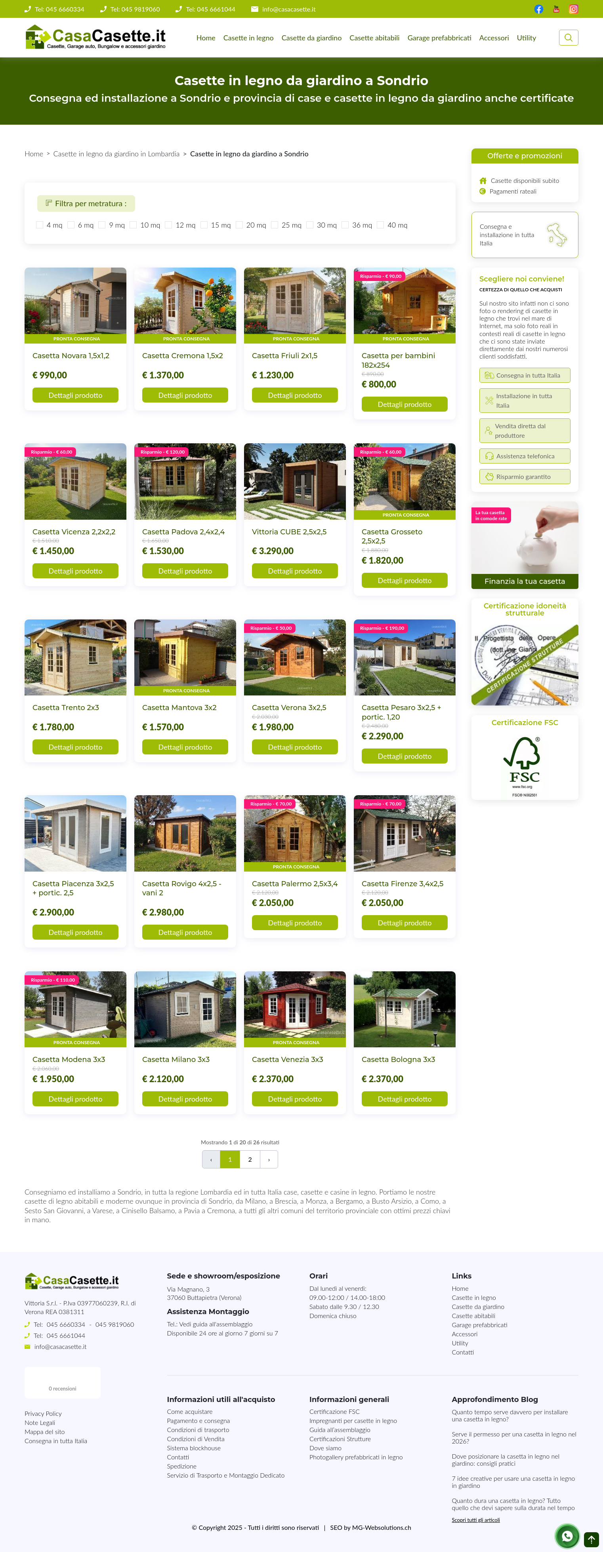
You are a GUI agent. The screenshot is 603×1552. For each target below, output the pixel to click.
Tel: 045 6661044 (210, 9)
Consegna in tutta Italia (56, 1409)
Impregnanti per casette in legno (353, 1420)
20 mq (256, 224)
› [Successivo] (269, 1159)
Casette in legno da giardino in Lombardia (116, 153)
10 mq (150, 224)
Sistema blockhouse (194, 1447)
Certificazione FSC (334, 1411)
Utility (526, 37)
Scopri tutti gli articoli (476, 1520)
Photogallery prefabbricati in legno (356, 1457)
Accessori (494, 37)
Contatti (463, 1352)
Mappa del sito (45, 1400)
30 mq (327, 224)
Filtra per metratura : (86, 203)
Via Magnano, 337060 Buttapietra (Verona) (204, 1293)
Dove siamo (325, 1447)
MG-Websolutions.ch (381, 1527)
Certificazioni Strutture (340, 1438)
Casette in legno (248, 37)
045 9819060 (114, 1324)
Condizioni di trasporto (198, 1429)
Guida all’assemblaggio (339, 1429)
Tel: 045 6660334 (59, 9)
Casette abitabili (374, 37)
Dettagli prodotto (76, 395)
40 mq (397, 224)
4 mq (55, 224)
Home (206, 37)
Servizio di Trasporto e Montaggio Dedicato (226, 1475)
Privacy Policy (43, 1381)
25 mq (292, 224)
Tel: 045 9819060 (135, 9)
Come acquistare (190, 1411)
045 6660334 (66, 1324)
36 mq (362, 224)
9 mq (117, 224)
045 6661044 (66, 1335)
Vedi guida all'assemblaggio (215, 1324)
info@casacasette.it (289, 9)
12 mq (185, 224)
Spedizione (182, 1466)
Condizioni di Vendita (196, 1438)
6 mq (86, 224)
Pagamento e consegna (198, 1420)
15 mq (221, 224)
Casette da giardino (312, 37)
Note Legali (40, 1390)
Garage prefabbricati (439, 37)
